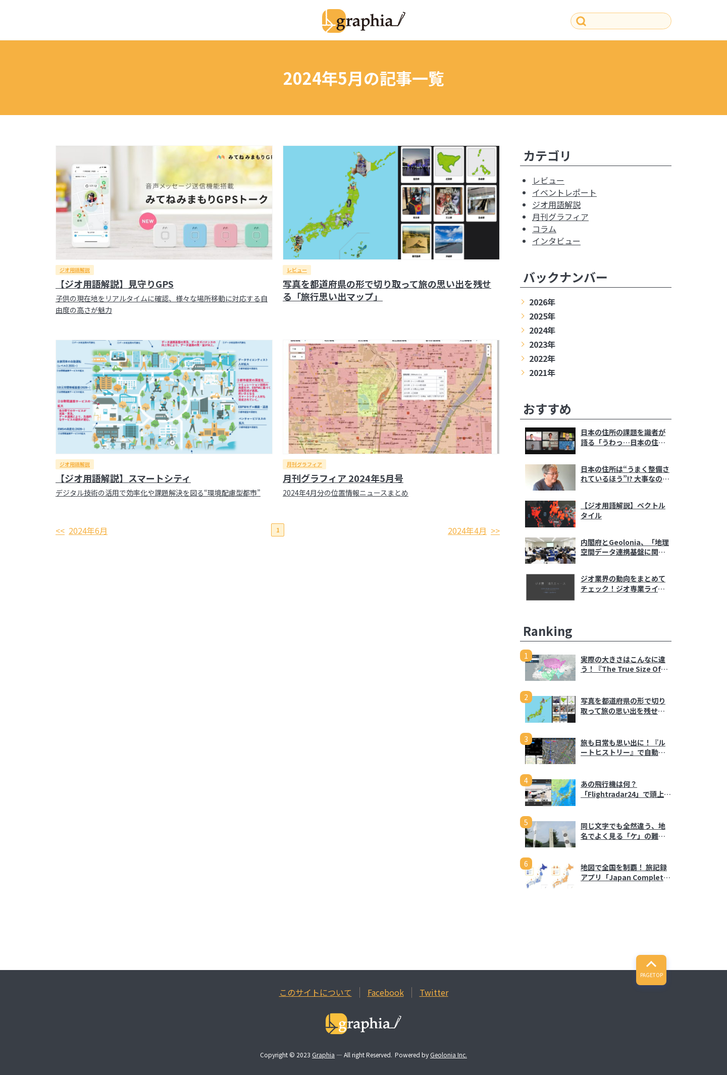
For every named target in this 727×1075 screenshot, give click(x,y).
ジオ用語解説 (75, 270)
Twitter (434, 992)
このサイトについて (315, 992)
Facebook (386, 992)
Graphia (323, 1054)
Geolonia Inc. (448, 1054)
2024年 (542, 330)
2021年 (542, 372)
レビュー (297, 270)
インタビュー (556, 241)
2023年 (542, 344)
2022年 (542, 358)
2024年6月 (88, 530)
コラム (544, 229)
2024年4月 (467, 530)
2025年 (542, 315)
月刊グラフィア (304, 464)
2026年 (542, 301)
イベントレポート (564, 192)
